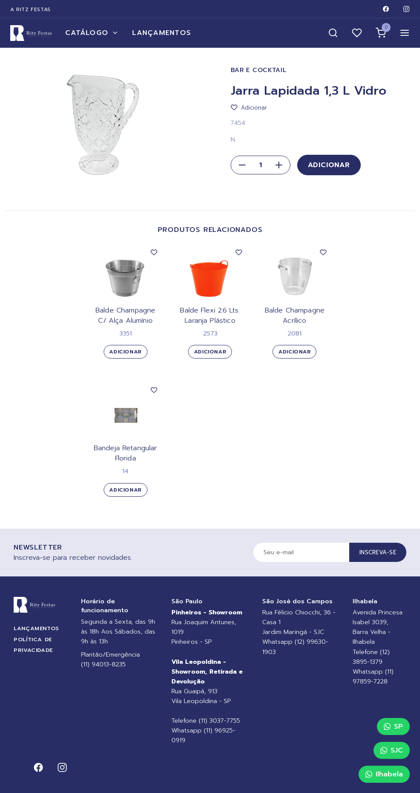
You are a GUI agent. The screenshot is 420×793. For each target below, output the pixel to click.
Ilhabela (384, 774)
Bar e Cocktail (259, 70)
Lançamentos (161, 33)
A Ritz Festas (30, 9)
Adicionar (329, 165)
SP (393, 726)
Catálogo (92, 33)
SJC (391, 750)
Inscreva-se (377, 552)
